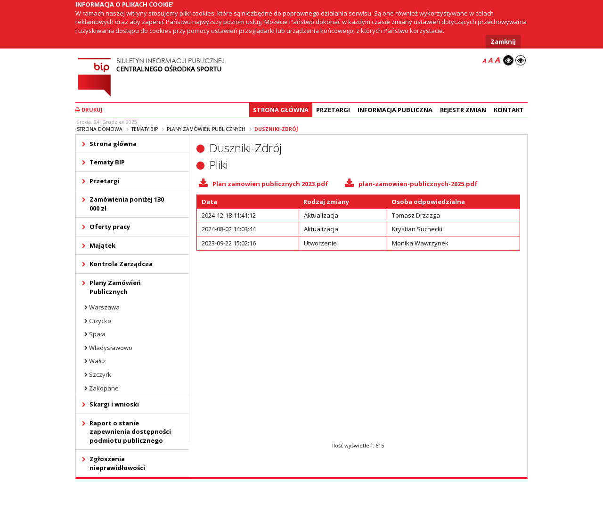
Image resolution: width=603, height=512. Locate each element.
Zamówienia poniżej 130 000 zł (127, 203)
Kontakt (509, 110)
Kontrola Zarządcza (121, 264)
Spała (97, 334)
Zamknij (503, 41)
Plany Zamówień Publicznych (206, 129)
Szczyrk (100, 374)
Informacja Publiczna (395, 110)
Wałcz (97, 361)
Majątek (102, 245)
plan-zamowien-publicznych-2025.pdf (418, 183)
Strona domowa (99, 129)
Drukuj (89, 109)
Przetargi (333, 110)
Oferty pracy (110, 226)
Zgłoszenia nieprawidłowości (117, 463)
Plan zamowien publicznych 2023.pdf (270, 183)
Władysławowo (110, 347)
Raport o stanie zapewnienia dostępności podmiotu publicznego (130, 432)
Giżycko (100, 321)
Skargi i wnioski (114, 404)
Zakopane (104, 388)
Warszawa (104, 307)
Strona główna (281, 110)
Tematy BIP (144, 129)
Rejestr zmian (463, 110)
